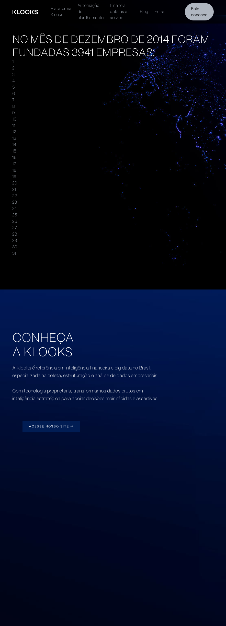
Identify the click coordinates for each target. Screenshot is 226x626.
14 (14, 144)
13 (14, 138)
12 (14, 132)
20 (14, 183)
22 (14, 196)
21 (14, 189)
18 (14, 170)
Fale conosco (199, 12)
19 (14, 176)
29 (14, 240)
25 (14, 215)
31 (14, 253)
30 (14, 247)
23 (14, 202)
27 (14, 227)
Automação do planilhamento (90, 11)
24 (14, 208)
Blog (144, 11)
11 (13, 125)
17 (14, 164)
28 (14, 234)
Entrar (160, 11)
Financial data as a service (118, 11)
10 (14, 119)
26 (14, 221)
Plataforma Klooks (61, 11)
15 (14, 151)
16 (14, 157)
